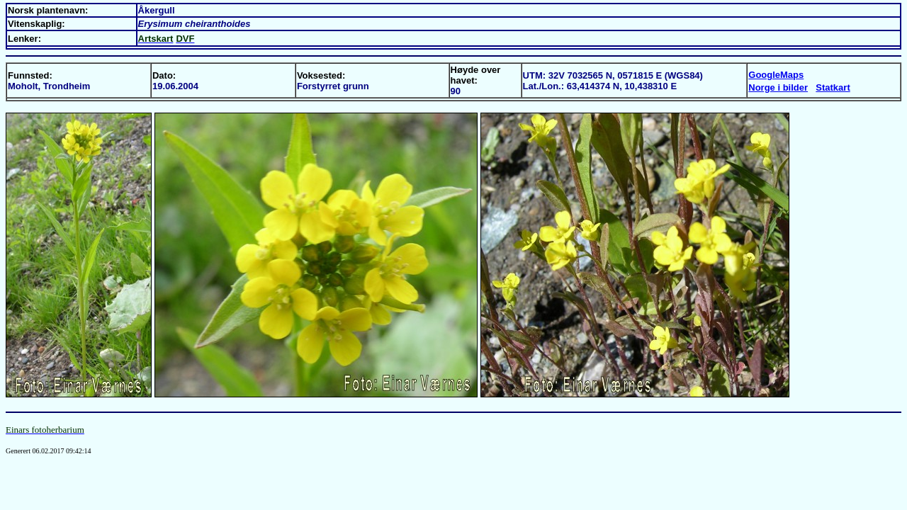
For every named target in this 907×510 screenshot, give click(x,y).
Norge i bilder (778, 87)
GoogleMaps (776, 74)
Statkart (833, 87)
